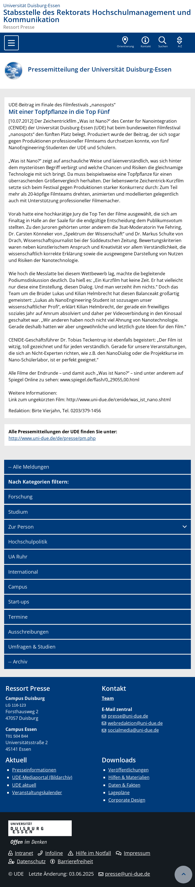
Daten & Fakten (124, 785)
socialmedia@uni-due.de (133, 730)
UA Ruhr (17, 556)
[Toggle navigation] (11, 42)
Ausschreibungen (28, 631)
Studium (18, 511)
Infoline (50, 853)
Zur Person (21, 526)
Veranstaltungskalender (37, 792)
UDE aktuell (24, 785)
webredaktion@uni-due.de (135, 723)
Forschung (20, 496)
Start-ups (18, 601)
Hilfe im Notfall (89, 853)
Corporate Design (126, 800)
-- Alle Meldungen (28, 466)
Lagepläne (119, 792)
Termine (18, 616)
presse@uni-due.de (128, 716)
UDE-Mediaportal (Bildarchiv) (42, 777)
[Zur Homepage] (97, 5)
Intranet (20, 853)
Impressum (133, 853)
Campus (17, 586)
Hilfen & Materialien (128, 777)
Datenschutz (27, 861)
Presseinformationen (34, 770)
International (23, 571)
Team (108, 698)
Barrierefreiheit (71, 861)
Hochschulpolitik (27, 541)
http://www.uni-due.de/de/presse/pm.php (52, 438)
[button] (145, 42)
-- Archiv (17, 661)
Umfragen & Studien (31, 646)
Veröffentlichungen (128, 770)
